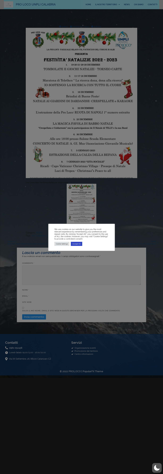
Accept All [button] (76, 244)
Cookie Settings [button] (62, 244)
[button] (157, 468)
